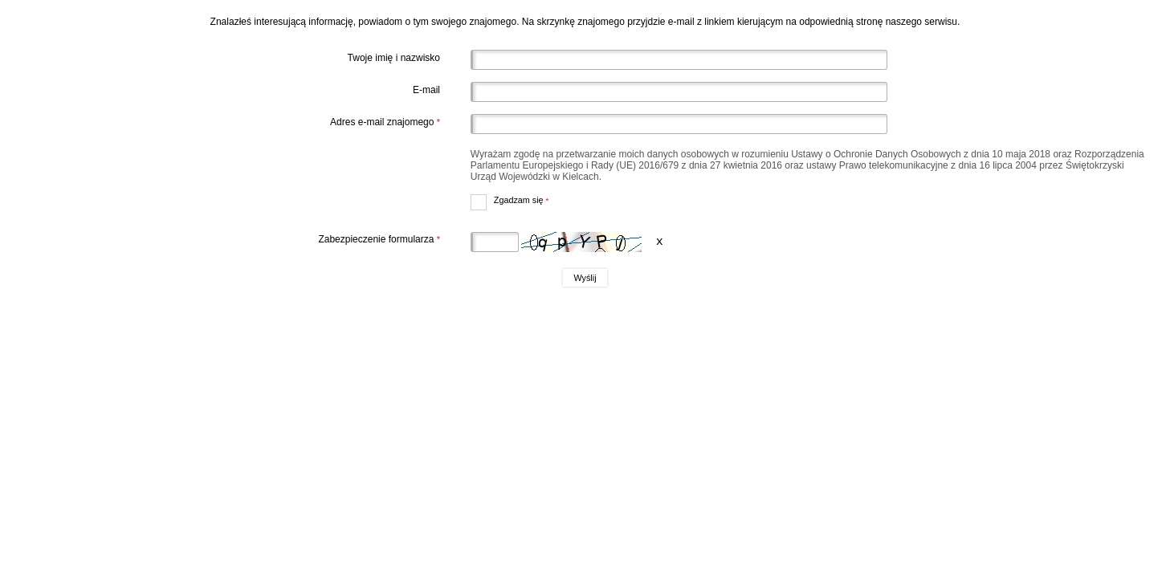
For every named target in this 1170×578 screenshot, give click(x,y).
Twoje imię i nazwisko (394, 57)
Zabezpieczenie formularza (228, 239)
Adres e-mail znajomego (228, 122)
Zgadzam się (510, 200)
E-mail (426, 90)
